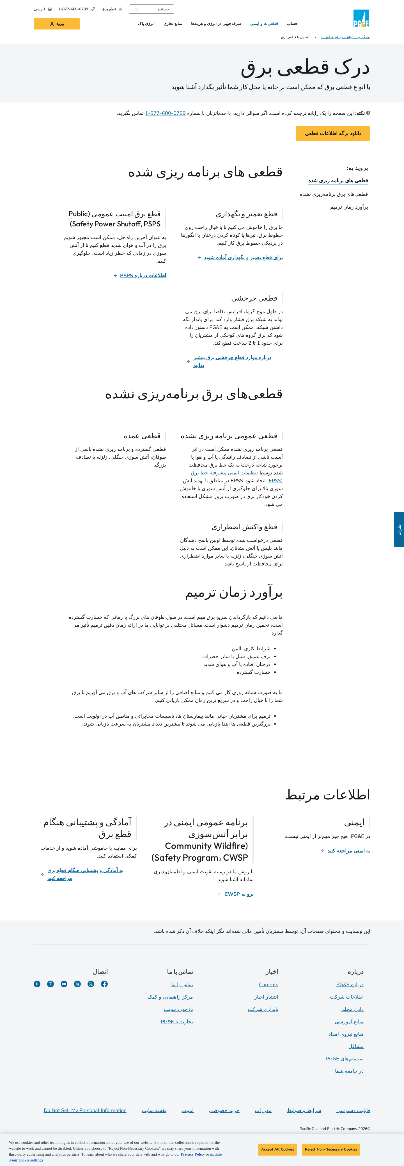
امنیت (188, 1110)
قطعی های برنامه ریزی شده (338, 180)
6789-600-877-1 (165, 113)
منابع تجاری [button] (173, 24)
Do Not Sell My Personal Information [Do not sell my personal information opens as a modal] (85, 1110)
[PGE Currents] (37, 984)
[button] (112, 9)
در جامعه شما (349, 1071)
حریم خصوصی (224, 1110)
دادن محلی (352, 1009)
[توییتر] (91, 984)
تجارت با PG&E (177, 1021)
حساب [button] (292, 24)
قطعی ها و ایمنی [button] (264, 24)
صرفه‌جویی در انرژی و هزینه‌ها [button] (216, 24)
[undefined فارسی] (43, 9)
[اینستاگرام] (50, 984)
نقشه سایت (154, 1110)
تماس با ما (182, 984)
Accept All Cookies (277, 1150)
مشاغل (356, 1046)
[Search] (136, 8)
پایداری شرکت (263, 1009)
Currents (268, 984)
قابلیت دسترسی (353, 1110)
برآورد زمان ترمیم (349, 207)
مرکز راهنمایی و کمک (170, 997)
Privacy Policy (193, 1155)
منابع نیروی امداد (346, 1034)
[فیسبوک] (104, 984)
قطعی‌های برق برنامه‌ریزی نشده (334, 194)
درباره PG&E (350, 984)
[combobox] (151, 9)
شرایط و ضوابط (304, 1110)
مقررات (263, 1110)
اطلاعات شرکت (347, 997)
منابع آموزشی (349, 1021)
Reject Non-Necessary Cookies (331, 1150)
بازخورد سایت (178, 1009)
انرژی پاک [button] (146, 24)
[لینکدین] (77, 984)
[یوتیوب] (64, 984)
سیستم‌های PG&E (345, 1058)
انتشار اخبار (266, 997)
